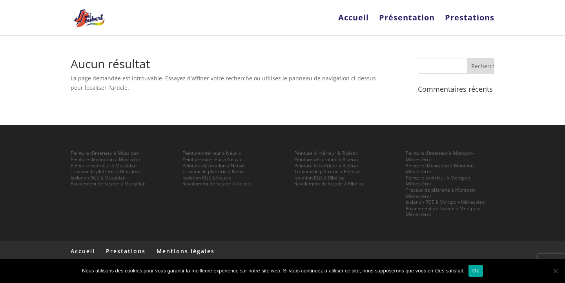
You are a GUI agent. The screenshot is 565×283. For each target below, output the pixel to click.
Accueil (353, 19)
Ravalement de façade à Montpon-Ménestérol (443, 211)
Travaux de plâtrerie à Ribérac (327, 171)
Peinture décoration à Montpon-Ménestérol (440, 168)
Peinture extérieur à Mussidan (104, 165)
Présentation (407, 19)
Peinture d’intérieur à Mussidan (105, 153)
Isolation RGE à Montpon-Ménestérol (446, 202)
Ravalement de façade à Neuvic (216, 183)
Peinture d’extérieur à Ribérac (326, 165)
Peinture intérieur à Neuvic (211, 153)
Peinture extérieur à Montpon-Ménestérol (439, 180)
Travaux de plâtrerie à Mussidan (106, 171)
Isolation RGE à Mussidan (98, 177)
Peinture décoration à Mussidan (105, 159)
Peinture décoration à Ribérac (326, 159)
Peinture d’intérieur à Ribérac (326, 153)
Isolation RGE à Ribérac (319, 177)
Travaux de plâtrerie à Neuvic (214, 171)
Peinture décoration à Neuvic (214, 165)
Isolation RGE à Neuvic (206, 177)
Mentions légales (186, 251)
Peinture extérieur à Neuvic (212, 159)
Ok (475, 271)
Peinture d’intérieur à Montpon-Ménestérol (440, 156)
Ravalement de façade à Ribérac (329, 183)
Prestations (469, 19)
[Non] (555, 271)
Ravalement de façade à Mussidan (108, 183)
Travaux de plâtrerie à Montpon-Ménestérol (441, 193)
